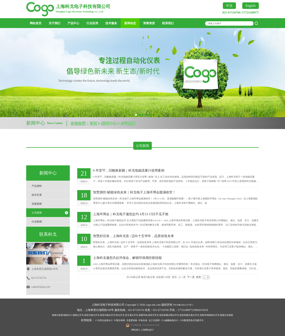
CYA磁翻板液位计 (169, 320)
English (251, 5)
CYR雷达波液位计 (104, 320)
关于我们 (54, 23)
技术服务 (111, 23)
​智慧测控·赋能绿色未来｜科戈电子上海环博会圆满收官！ (134, 192)
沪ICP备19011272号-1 (183, 305)
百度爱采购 (131, 320)
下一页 (191, 277)
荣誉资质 (149, 23)
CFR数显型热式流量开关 (192, 320)
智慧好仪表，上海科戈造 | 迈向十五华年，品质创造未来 (133, 236)
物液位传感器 (226, 315)
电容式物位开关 (107, 315)
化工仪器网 (154, 320)
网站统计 (135, 330)
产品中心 (73, 23)
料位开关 (120, 315)
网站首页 (35, 23)
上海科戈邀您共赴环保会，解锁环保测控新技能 (127, 258)
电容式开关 (153, 315)
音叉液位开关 (131, 315)
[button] (136, 115)
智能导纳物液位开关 (209, 315)
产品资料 (37, 186)
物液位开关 (78, 315)
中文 (229, 5)
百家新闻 (37, 203)
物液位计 (67, 315)
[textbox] (228, 23)
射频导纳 (143, 315)
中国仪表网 (119, 320)
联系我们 (168, 23)
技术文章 (37, 195)
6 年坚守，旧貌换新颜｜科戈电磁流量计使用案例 (128, 170)
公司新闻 (37, 212)
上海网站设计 (147, 330)
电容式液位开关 (91, 315)
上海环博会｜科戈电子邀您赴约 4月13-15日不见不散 (131, 214)
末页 (198, 277)
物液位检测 (57, 315)
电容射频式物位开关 (169, 315)
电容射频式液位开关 (189, 315)
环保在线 (143, 320)
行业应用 (92, 23)
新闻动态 (130, 23)
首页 (93, 123)
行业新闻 (37, 221)
